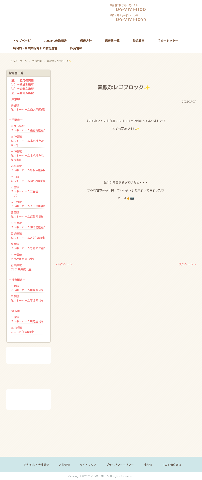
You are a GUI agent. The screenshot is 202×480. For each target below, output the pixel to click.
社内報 (148, 465)
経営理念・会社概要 (36, 465)
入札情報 (64, 465)
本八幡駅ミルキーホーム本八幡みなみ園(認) (27, 156)
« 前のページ (64, 264)
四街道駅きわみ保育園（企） (23, 257)
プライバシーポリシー (120, 465)
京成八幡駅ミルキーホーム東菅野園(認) (28, 128)
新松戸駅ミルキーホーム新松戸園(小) (28, 168)
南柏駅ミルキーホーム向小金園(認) (28, 179)
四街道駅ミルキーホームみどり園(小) (28, 236)
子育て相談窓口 (171, 465)
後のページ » (187, 264)
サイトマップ (88, 465)
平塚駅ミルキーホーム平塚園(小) (27, 298)
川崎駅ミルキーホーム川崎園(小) (27, 288)
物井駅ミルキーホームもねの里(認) (28, 246)
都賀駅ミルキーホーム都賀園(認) (27, 214)
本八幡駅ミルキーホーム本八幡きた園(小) (27, 141)
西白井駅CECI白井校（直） (22, 267)
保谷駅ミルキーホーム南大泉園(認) (28, 107)
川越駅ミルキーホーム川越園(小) (27, 319)
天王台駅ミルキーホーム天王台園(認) (28, 204)
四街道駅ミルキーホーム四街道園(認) (28, 225)
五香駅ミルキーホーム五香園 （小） (24, 191)
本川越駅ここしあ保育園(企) (23, 330)
